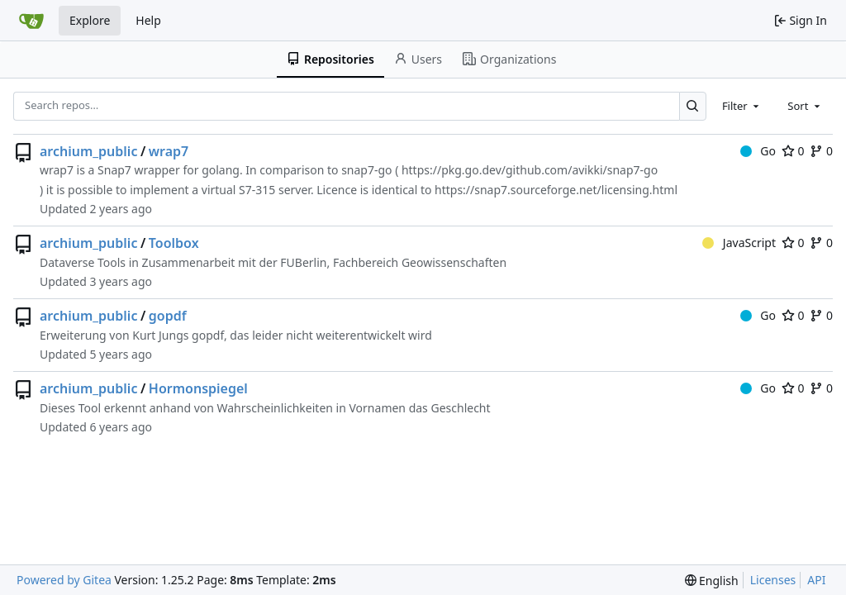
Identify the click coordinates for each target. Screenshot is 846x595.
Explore (89, 20)
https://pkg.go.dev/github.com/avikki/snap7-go (530, 170)
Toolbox (174, 243)
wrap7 (168, 151)
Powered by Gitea (64, 580)
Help (148, 20)
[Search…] (692, 106)
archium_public (88, 151)
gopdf (168, 315)
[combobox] (742, 105)
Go (758, 151)
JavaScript (739, 242)
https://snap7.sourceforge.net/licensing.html (556, 190)
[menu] (712, 580)
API (816, 580)
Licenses (773, 580)
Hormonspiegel (198, 388)
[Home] (31, 21)
